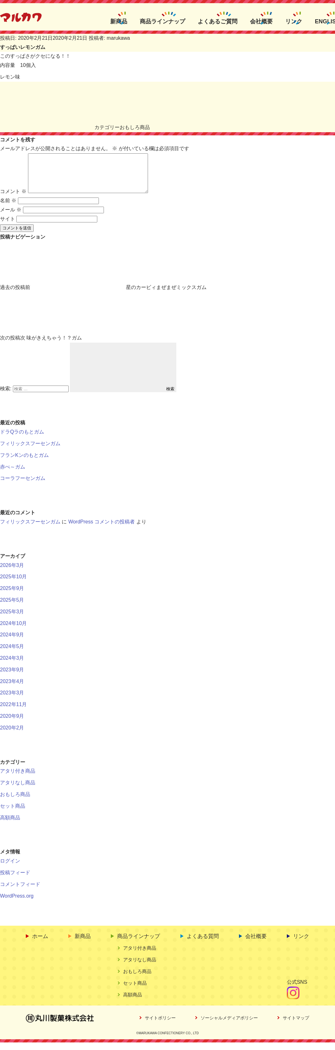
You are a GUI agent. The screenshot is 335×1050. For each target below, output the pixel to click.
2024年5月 (12, 654)
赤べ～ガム (12, 474)
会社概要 (261, 21)
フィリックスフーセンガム (30, 451)
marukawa (118, 38)
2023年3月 (12, 700)
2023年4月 (12, 689)
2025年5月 (12, 607)
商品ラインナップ (162, 21)
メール (10, 217)
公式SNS (297, 989)
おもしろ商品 (135, 127)
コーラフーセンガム (22, 485)
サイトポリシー (160, 1025)
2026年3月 (12, 572)
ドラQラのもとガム (22, 439)
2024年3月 (12, 665)
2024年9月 (12, 642)
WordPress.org (16, 903)
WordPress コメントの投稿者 (101, 529)
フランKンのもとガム (24, 462)
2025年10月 (13, 584)
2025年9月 (12, 596)
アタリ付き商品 (17, 778)
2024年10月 (13, 631)
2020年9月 (12, 723)
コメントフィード (20, 891)
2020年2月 (12, 735)
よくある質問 (203, 944)
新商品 (118, 21)
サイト (7, 226)
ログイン (10, 868)
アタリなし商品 (17, 790)
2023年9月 (12, 677)
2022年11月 (13, 712)
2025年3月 (12, 619)
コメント (13, 199)
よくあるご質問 (217, 21)
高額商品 (10, 825)
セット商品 (12, 813)
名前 (8, 208)
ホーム (40, 944)
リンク (293, 21)
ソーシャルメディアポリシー (229, 1025)
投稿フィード (15, 880)
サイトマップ (296, 1025)
